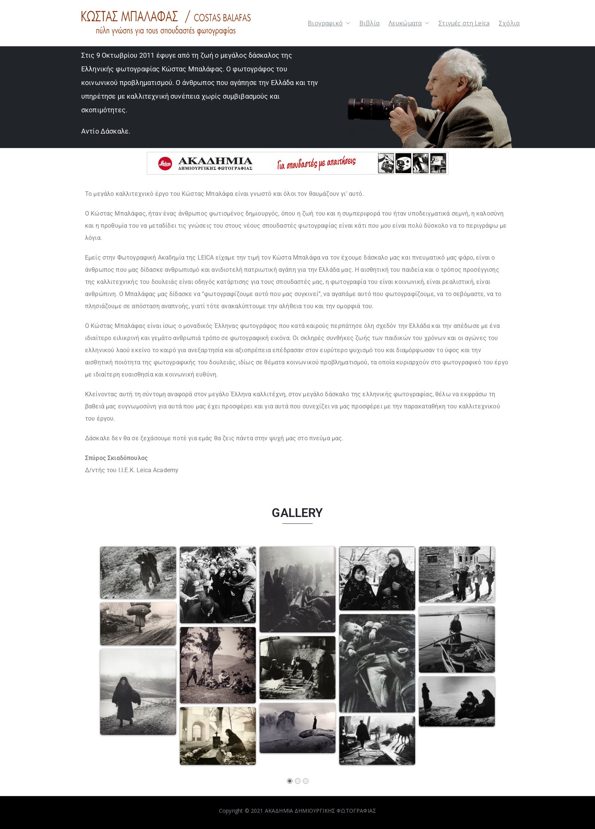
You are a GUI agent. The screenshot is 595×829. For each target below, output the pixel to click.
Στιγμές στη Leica (464, 23)
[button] (346, 23)
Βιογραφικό (329, 23)
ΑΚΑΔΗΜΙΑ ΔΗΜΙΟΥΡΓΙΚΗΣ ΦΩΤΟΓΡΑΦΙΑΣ (320, 810)
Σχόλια (509, 23)
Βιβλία (369, 23)
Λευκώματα (409, 23)
